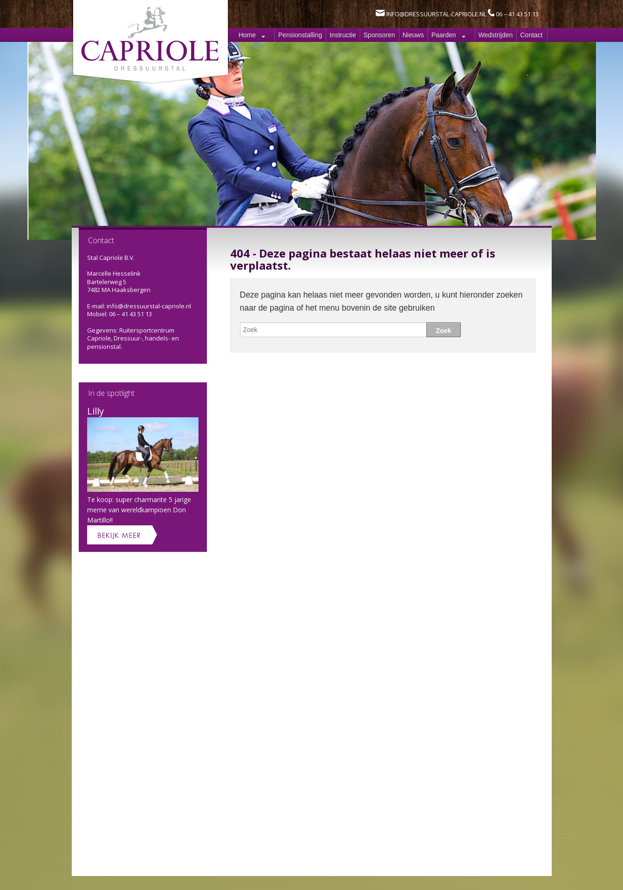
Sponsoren (379, 35)
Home (247, 35)
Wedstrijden (496, 35)
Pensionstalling (300, 35)
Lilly (95, 411)
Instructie (342, 35)
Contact (531, 35)
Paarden (443, 35)
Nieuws (413, 35)
